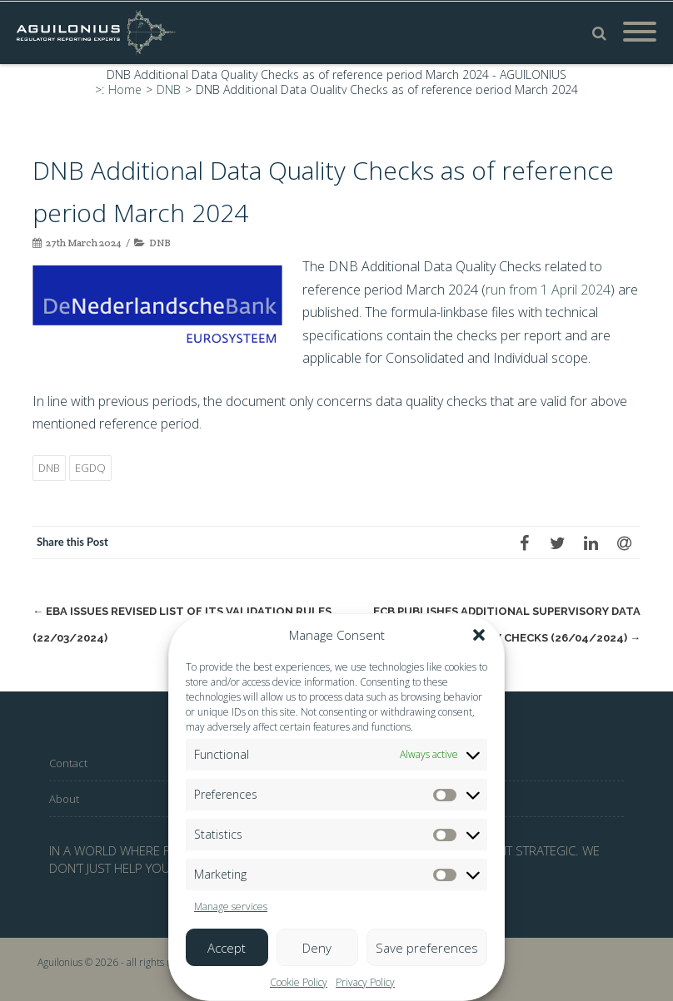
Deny (317, 947)
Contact (68, 763)
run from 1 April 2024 (548, 289)
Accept (226, 947)
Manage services (230, 906)
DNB (160, 242)
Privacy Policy (365, 982)
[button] (479, 635)
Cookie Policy (298, 982)
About (64, 798)
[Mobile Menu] (639, 32)
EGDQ (90, 467)
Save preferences (427, 947)
